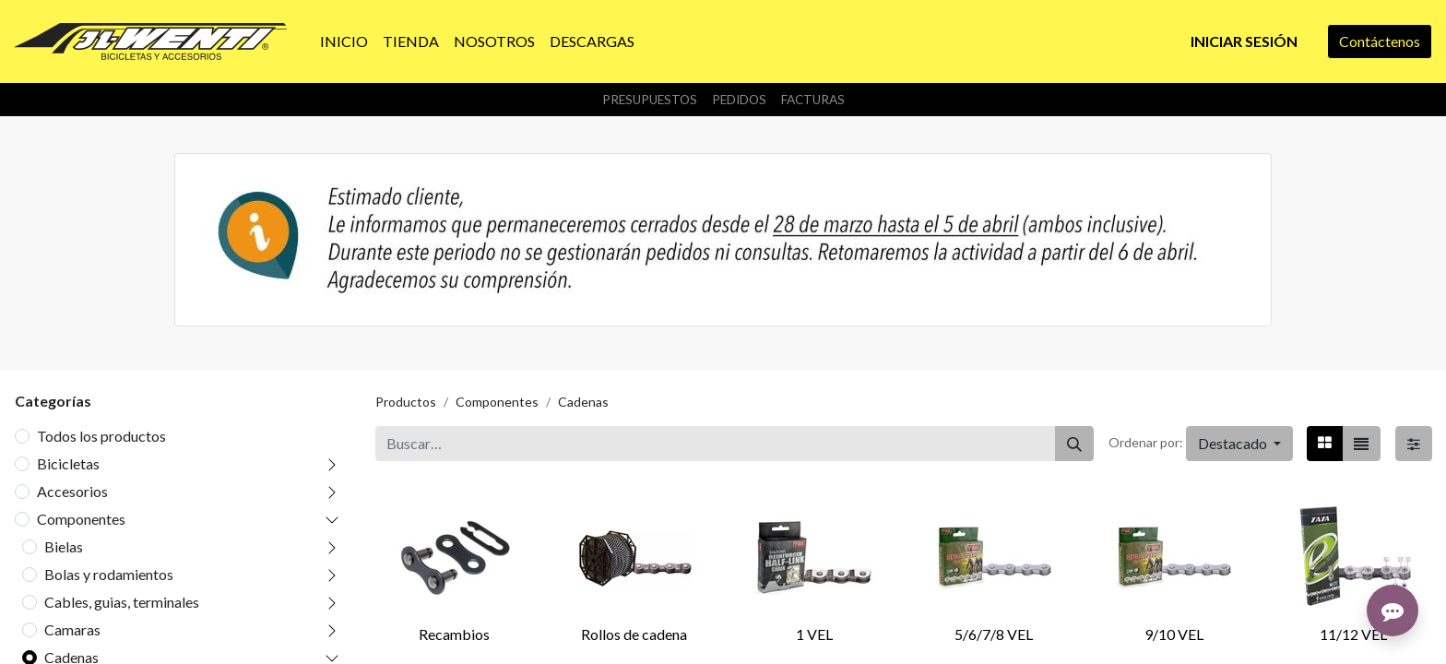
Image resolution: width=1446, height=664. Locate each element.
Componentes (81, 519)
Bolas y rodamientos (108, 574)
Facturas (813, 99)
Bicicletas (68, 463)
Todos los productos (101, 436)
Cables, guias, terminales (121, 602)
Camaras (72, 629)
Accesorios (72, 491)
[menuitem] (344, 41)
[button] (1239, 443)
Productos (405, 401)
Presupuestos (649, 99)
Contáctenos (1379, 41)
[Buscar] (1074, 443)
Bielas (63, 546)
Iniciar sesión (1244, 41)
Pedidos (739, 99)
